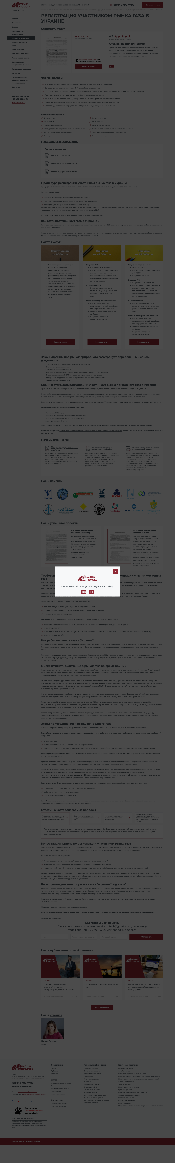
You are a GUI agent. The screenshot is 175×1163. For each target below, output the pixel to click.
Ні (91, 591)
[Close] (115, 571)
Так (84, 591)
